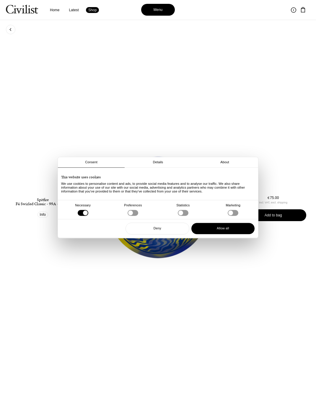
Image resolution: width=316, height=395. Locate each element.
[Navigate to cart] (303, 10)
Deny (157, 228)
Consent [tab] (91, 162)
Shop (92, 10)
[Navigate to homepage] (22, 10)
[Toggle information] (293, 10)
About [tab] (224, 162)
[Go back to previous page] (10, 29)
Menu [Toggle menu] (158, 10)
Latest (74, 10)
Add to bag (273, 215)
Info (43, 215)
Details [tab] (158, 162)
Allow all (223, 228)
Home (55, 10)
